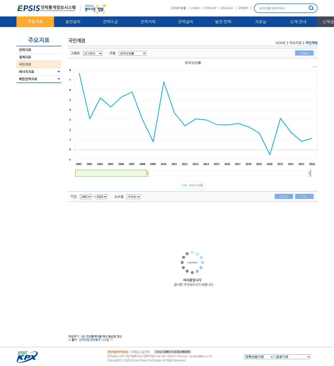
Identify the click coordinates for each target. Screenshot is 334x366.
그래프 (75, 53)
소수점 (118, 196)
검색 (311, 8)
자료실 (260, 21)
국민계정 (25, 64)
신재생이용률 (178, 8)
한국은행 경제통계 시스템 (96, 339)
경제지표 (25, 57)
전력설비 (185, 21)
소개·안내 (298, 21)
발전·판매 (223, 21)
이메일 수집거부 (140, 352)
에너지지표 (26, 72)
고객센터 (243, 8)
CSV (304, 196)
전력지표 (25, 50)
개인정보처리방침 (117, 352)
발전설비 (72, 21)
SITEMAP (210, 8)
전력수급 (110, 21)
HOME (195, 8)
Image (304, 53)
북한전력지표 (28, 79)
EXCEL (284, 196)
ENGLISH (227, 8)
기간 (74, 196)
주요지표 (35, 21)
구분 (112, 53)
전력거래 (147, 21)
